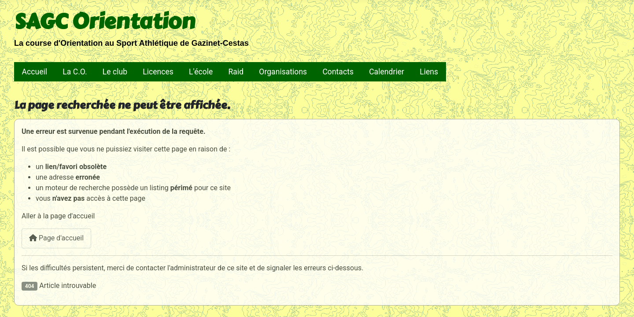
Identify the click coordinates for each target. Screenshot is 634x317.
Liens (429, 71)
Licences (158, 71)
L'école (201, 71)
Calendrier (386, 71)
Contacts (338, 71)
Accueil (34, 71)
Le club (115, 71)
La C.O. (75, 71)
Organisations (283, 71)
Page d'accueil (56, 238)
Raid (236, 71)
